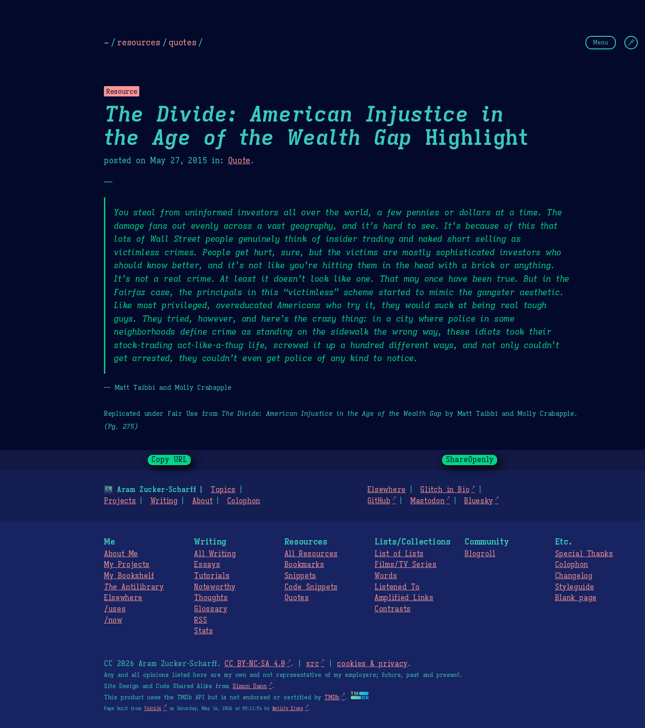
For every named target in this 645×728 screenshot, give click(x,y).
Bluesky (478, 501)
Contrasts (392, 609)
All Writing (215, 553)
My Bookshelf (129, 575)
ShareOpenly (470, 459)
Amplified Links (404, 597)
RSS (200, 620)
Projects (120, 501)
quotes (182, 42)
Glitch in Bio (444, 489)
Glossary (210, 609)
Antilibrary (134, 587)
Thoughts (211, 597)
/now (113, 620)
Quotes (296, 597)
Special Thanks (584, 553)
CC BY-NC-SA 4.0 (254, 663)
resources (138, 42)
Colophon (243, 501)
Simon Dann (249, 686)
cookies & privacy (372, 663)
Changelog (574, 575)
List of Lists (399, 553)
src (312, 663)
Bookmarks (304, 564)
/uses (114, 609)
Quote (239, 161)
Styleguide (574, 587)
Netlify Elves (287, 708)
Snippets (300, 575)
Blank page (576, 597)
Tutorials (211, 575)
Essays (207, 564)
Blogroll (479, 553)
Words (385, 575)
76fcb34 (152, 708)
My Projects (127, 564)
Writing (164, 501)
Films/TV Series (405, 564)
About (202, 501)
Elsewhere (386, 489)
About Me (121, 553)
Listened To (397, 587)
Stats (203, 631)
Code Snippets (311, 587)
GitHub (379, 501)
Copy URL (169, 459)
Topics (223, 489)
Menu (600, 42)
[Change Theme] (631, 42)
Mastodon (427, 501)
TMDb (332, 697)
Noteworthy (215, 587)
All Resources (311, 553)
